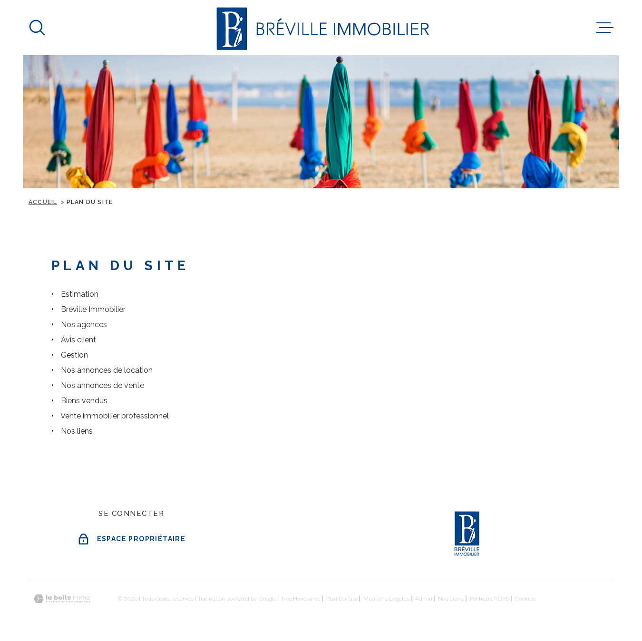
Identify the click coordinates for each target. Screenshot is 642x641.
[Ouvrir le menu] (604, 27)
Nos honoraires (301, 598)
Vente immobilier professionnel (114, 415)
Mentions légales (386, 598)
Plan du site (342, 598)
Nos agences (84, 324)
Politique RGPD (489, 598)
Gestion (74, 354)
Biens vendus (84, 400)
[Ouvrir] (37, 27)
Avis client (78, 339)
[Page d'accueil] (321, 27)
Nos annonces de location (107, 370)
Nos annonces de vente (102, 385)
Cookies (525, 599)
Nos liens (77, 431)
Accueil (43, 202)
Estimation (79, 294)
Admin (423, 598)
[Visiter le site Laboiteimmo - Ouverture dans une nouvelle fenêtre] (62, 598)
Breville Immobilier (93, 309)
